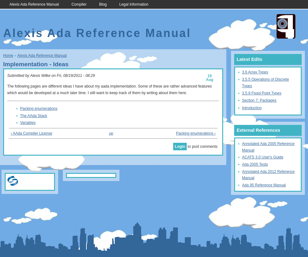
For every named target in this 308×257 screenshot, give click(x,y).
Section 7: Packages (259, 100)
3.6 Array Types (255, 72)
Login (180, 146)
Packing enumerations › (196, 133)
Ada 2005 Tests (255, 164)
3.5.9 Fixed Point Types (261, 93)
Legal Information (133, 4)
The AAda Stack (33, 116)
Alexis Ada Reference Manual (34, 4)
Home (8, 55)
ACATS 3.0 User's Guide (262, 157)
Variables (28, 122)
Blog (103, 4)
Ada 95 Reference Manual (264, 185)
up (111, 133)
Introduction (252, 108)
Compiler (78, 4)
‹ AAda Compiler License (31, 133)
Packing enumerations (39, 108)
